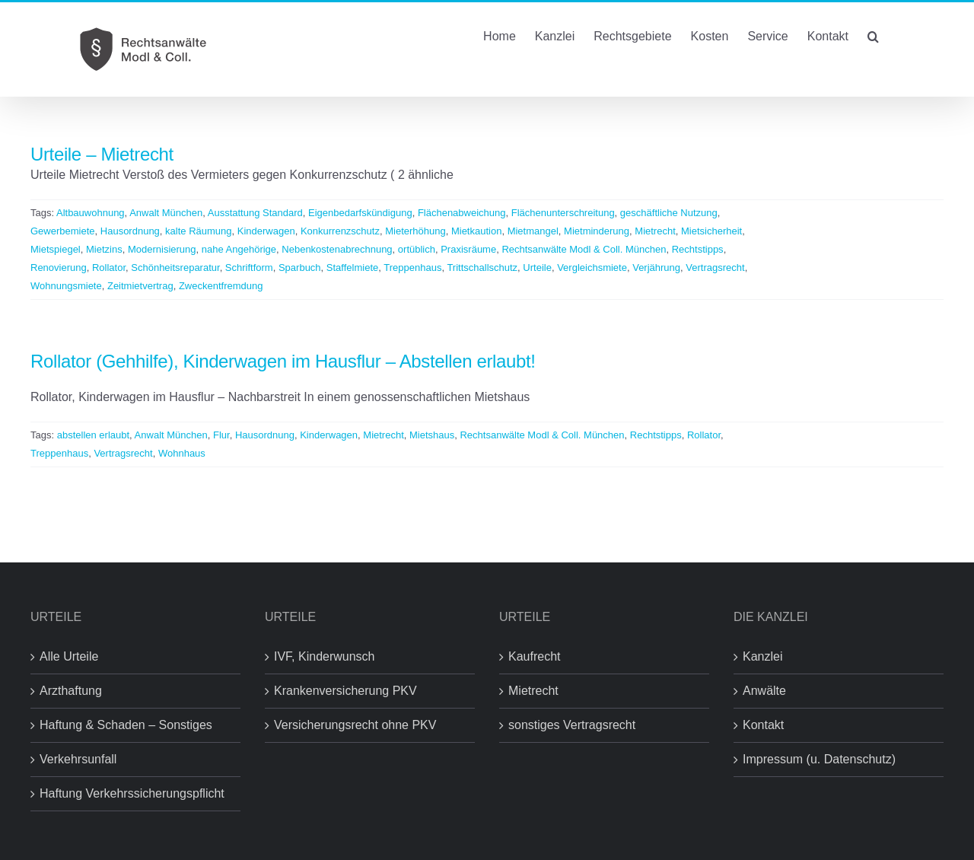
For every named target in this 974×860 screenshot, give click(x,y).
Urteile (537, 267)
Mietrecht (655, 231)
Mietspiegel (55, 249)
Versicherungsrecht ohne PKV (355, 724)
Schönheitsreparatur (175, 267)
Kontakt (763, 724)
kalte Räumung (198, 231)
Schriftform (249, 267)
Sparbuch (300, 267)
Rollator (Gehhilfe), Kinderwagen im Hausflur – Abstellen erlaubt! (283, 361)
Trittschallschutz (482, 267)
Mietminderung (596, 231)
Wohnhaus (181, 453)
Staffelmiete (352, 267)
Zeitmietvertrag (140, 285)
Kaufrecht (534, 656)
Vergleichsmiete (592, 267)
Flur (221, 435)
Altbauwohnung (90, 212)
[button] (873, 35)
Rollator (109, 267)
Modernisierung (162, 249)
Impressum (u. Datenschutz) (819, 759)
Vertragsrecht (715, 267)
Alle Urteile (69, 656)
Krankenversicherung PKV (345, 690)
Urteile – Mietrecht (101, 154)
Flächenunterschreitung (563, 212)
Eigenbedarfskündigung (360, 212)
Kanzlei (762, 656)
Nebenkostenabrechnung (337, 249)
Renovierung (58, 267)
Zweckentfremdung (221, 285)
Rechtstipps (698, 249)
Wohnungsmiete (66, 285)
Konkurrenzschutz (340, 231)
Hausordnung (130, 231)
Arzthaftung (71, 690)
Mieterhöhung (415, 231)
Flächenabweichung (462, 212)
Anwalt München (165, 212)
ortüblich (416, 249)
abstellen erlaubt (93, 435)
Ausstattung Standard (255, 212)
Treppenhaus (412, 267)
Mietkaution (476, 231)
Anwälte (764, 690)
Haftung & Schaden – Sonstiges (126, 724)
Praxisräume (468, 249)
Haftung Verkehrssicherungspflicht (132, 793)
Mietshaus (431, 435)
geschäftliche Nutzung (669, 212)
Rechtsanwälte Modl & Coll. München (583, 249)
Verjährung (656, 267)
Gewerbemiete (62, 231)
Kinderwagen (266, 231)
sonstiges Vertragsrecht (571, 724)
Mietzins (104, 249)
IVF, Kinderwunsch (324, 656)
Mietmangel (533, 231)
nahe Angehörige (239, 249)
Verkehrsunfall (78, 759)
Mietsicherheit (711, 231)
